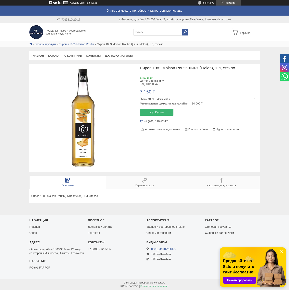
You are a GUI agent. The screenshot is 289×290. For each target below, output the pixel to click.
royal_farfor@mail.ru (163, 248)
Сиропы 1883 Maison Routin (76, 44)
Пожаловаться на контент (154, 286)
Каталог (54, 55)
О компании (73, 55)
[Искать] (185, 32)
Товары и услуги (45, 44)
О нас (33, 232)
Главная (37, 55)
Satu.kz (161, 282)
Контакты (93, 55)
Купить (159, 112)
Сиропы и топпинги (158, 232)
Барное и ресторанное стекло (165, 226)
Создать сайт (77, 2)
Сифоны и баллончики (219, 232)
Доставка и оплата (119, 55)
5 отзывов (208, 2)
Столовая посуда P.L (218, 226)
